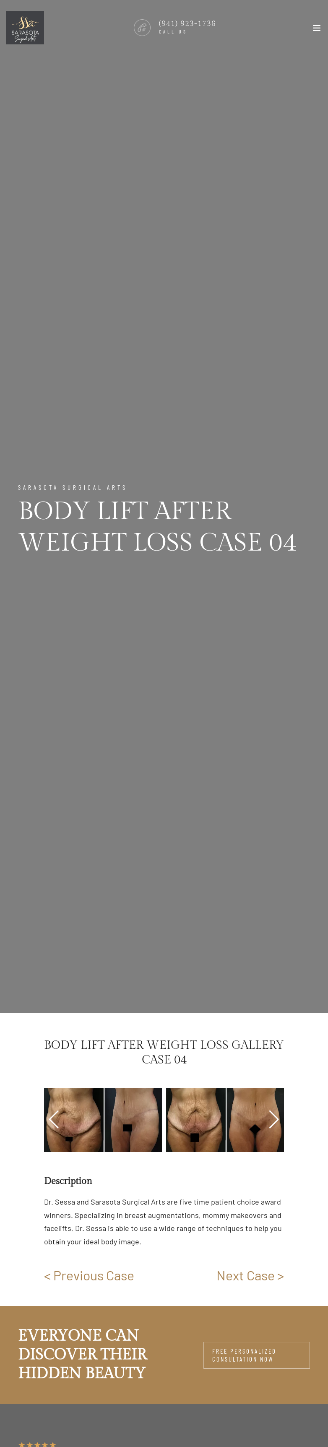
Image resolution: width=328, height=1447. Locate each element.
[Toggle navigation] (316, 30)
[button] (274, 1119)
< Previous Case (89, 1275)
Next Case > (250, 1275)
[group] (103, 1120)
